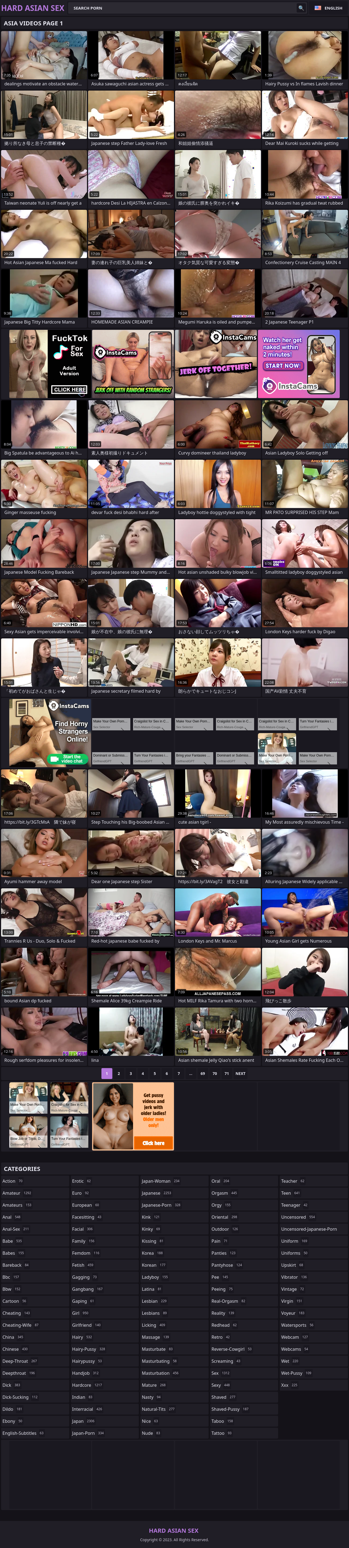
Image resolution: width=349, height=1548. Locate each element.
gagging (85, 1277)
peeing (223, 1289)
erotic (82, 1181)
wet (290, 1361)
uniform (294, 1241)
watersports (298, 1325)
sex (221, 1373)
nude (151, 1433)
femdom (86, 1253)
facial (83, 1229)
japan (84, 1421)
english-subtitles (23, 1433)
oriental (225, 1217)
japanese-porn (162, 1205)
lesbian (155, 1301)
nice (150, 1421)
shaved (224, 1397)
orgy (222, 1205)
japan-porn (88, 1433)
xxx (290, 1385)
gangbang (88, 1289)
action (13, 1181)
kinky (151, 1229)
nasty (152, 1397)
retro (221, 1337)
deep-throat (20, 1361)
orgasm (225, 1193)
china (13, 1337)
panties (224, 1253)
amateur (17, 1193)
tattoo (222, 1433)
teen (291, 1193)
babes (13, 1253)
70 (215, 1073)
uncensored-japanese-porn (309, 1230)
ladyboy (155, 1277)
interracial (88, 1409)
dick (12, 1385)
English (333, 8)
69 (203, 1073)
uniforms (295, 1253)
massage (156, 1337)
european (86, 1205)
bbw (12, 1289)
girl (81, 1313)
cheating (16, 1313)
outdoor (225, 1229)
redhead (225, 1325)
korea (153, 1253)
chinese (15, 1349)
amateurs (17, 1205)
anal (12, 1217)
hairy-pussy (89, 1349)
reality (224, 1313)
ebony (12, 1421)
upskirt (292, 1265)
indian (83, 1397)
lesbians (155, 1313)
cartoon (15, 1301)
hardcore (87, 1385)
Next (241, 1073)
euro (81, 1193)
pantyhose (227, 1265)
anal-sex (16, 1229)
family (84, 1241)
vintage (293, 1289)
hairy (82, 1337)
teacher (293, 1181)
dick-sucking (20, 1397)
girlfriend (87, 1325)
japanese (157, 1193)
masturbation (161, 1373)
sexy (221, 1385)
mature (154, 1385)
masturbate (158, 1349)
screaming (227, 1361)
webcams (295, 1349)
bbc (11, 1277)
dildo (12, 1409)
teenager (295, 1205)
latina (152, 1289)
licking (154, 1325)
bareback (16, 1265)
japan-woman (161, 1181)
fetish (83, 1265)
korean (154, 1265)
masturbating (160, 1361)
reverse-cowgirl (232, 1349)
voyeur (293, 1313)
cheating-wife (21, 1325)
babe (12, 1241)
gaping (83, 1301)
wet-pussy (296, 1373)
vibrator (294, 1277)
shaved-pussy (231, 1409)
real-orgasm (229, 1301)
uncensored (298, 1217)
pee (220, 1277)
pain (220, 1241)
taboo (223, 1421)
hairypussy (87, 1361)
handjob (86, 1373)
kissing (153, 1241)
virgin (292, 1301)
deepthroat (19, 1373)
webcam (295, 1337)
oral (221, 1181)
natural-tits (159, 1409)
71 (227, 1073)
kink (151, 1217)
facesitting (87, 1217)
